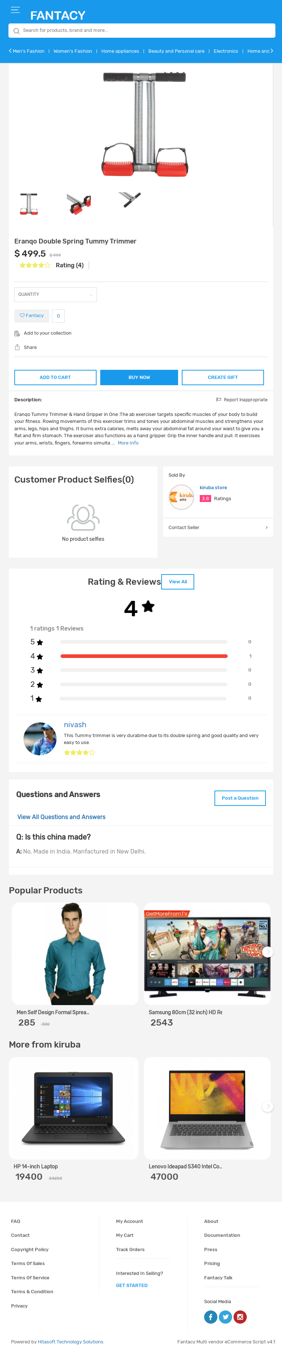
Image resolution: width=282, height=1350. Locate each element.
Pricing (212, 1261)
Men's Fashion (28, 51)
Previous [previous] (15, 953)
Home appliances (120, 51)
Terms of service (30, 1275)
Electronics (226, 51)
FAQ (15, 1218)
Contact (20, 1232)
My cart (125, 1232)
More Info (128, 443)
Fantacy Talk (218, 1275)
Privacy (19, 1303)
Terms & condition (32, 1289)
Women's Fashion (73, 51)
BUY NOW (139, 377)
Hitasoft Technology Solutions (71, 1339)
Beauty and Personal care (176, 51)
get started (132, 1283)
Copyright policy (29, 1246)
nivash (75, 723)
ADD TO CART (54, 376)
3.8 (205, 498)
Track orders (130, 1246)
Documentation (222, 1232)
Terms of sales (28, 1261)
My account (129, 1218)
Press (210, 1246)
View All (178, 581)
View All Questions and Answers (61, 814)
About (211, 1218)
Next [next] (268, 953)
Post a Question (237, 796)
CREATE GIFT (224, 376)
